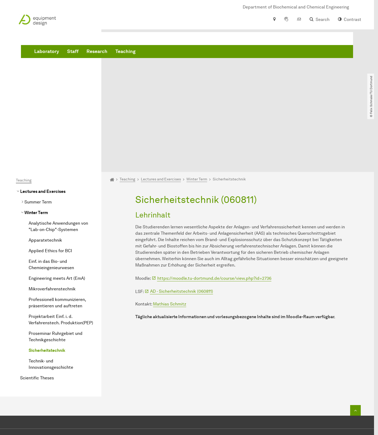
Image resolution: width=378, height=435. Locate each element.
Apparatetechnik (45, 180)
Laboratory (127, 53)
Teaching (206, 53)
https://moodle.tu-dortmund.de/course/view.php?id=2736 (214, 218)
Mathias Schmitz (169, 244)
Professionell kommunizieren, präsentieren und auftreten (57, 243)
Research (177, 53)
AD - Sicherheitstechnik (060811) (181, 231)
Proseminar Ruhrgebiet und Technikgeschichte (55, 277)
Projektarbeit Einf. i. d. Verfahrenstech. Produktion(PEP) (61, 260)
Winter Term (36, 153)
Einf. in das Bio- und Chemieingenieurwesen (51, 205)
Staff (153, 53)
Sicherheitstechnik (47, 290)
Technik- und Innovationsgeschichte (51, 304)
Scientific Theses (37, 318)
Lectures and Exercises (43, 131)
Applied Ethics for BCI (50, 191)
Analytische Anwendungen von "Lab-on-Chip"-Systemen (58, 166)
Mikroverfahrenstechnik (52, 229)
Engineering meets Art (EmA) (57, 218)
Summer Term (38, 142)
